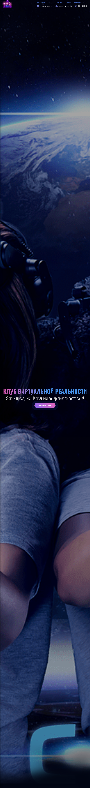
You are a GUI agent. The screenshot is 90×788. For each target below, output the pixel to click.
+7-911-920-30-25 (82, 2)
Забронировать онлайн (45, 405)
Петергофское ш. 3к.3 (46, 2)
